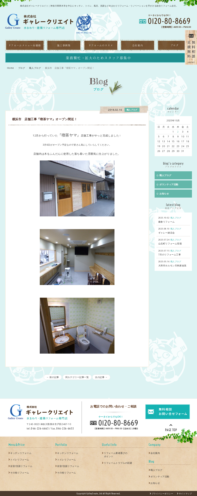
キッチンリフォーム (20, 453)
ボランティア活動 (167, 184)
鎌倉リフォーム (166, 221)
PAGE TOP (171, 427)
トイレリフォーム (19, 459)
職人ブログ (35, 68)
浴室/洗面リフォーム (21, 466)
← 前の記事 (52, 377)
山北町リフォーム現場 (170, 243)
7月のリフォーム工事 (169, 254)
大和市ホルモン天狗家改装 (172, 265)
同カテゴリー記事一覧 (77, 377)
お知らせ (163, 193)
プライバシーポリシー (162, 493)
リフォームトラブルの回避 (118, 462)
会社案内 (155, 453)
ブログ (21, 68)
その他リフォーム (19, 472)
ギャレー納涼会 (166, 232)
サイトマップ (185, 493)
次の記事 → (101, 377)
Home (10, 68)
